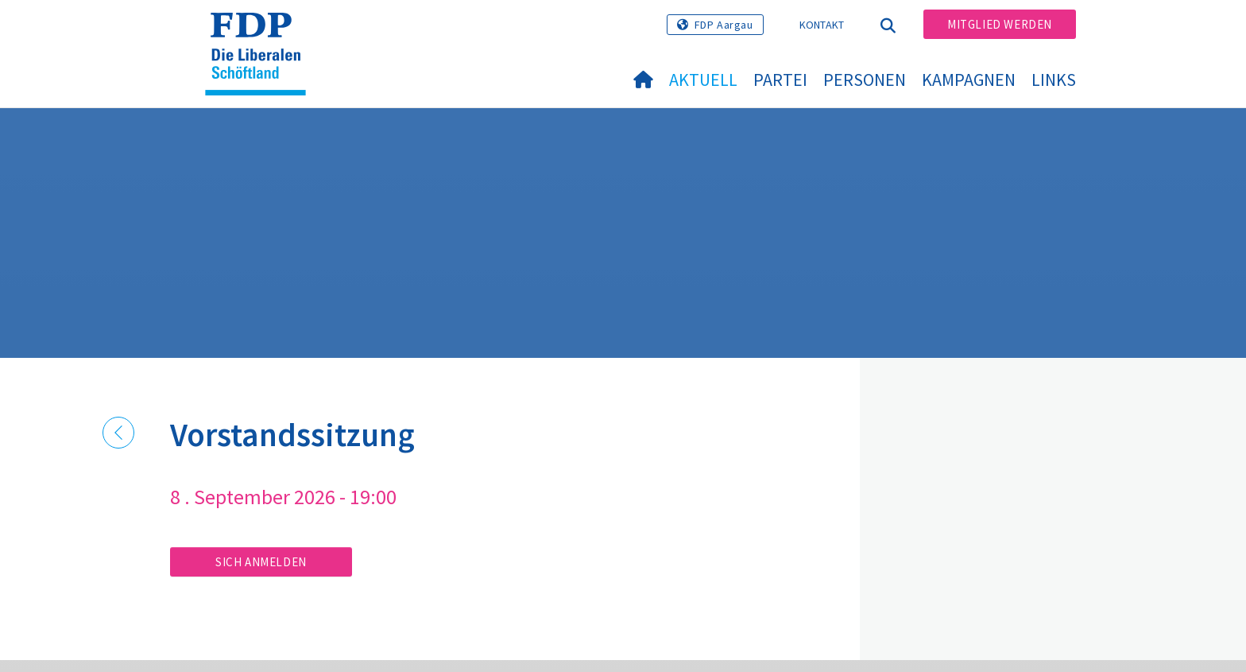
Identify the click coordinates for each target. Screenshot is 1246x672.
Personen (864, 79)
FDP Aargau (724, 24)
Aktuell (703, 79)
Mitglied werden (999, 24)
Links (1053, 79)
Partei (780, 79)
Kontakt (822, 24)
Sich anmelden (261, 561)
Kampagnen (969, 79)
